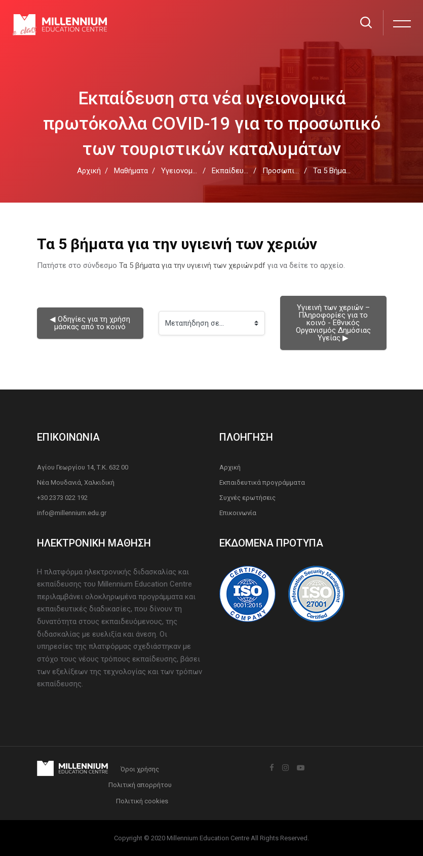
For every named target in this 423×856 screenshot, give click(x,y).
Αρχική (89, 170)
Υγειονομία (180, 170)
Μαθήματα (131, 170)
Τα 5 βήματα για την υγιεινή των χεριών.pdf (192, 265)
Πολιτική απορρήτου (140, 785)
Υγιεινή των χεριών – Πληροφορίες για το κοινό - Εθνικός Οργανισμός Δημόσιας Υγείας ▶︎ (334, 322)
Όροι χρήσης (140, 769)
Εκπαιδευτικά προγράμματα (262, 482)
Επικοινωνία (237, 513)
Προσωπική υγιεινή (295, 170)
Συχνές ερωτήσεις (247, 497)
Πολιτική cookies (142, 801)
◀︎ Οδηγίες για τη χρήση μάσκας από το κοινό (91, 323)
